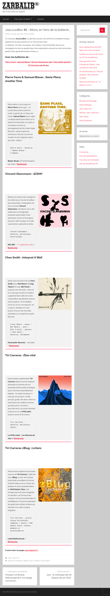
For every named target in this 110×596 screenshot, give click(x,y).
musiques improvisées (41, 561)
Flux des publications (88, 156)
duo (47, 65)
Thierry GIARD (29, 34)
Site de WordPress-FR (88, 164)
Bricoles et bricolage (88, 101)
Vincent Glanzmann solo (41, 62)
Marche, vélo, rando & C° (89, 113)
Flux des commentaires (89, 160)
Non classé (84, 116)
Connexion (83, 152)
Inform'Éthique (85, 105)
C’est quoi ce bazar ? (23, 19)
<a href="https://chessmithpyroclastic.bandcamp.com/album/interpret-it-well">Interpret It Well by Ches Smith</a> (38, 268)
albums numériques (15, 561)
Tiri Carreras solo (35, 65)
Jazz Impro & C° (31, 550)
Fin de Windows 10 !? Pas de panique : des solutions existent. (91, 74)
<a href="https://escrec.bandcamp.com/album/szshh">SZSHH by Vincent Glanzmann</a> (38, 184)
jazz (31, 561)
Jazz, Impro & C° (14, 558)
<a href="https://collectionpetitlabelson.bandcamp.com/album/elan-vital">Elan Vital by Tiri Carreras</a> (38, 365)
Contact (40, 19)
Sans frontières (85, 120)
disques (26, 561)
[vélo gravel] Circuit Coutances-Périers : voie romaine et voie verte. (89, 64)
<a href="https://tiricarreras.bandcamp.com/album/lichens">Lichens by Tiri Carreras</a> (38, 458)
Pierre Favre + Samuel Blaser (17, 62)
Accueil (6, 19)
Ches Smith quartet (62, 62)
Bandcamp (12, 248)
